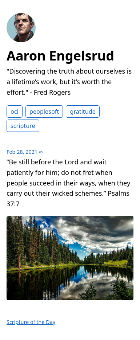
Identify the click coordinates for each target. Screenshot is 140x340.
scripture (23, 126)
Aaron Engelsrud (60, 56)
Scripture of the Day (31, 321)
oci (15, 112)
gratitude (82, 112)
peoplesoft (44, 112)
